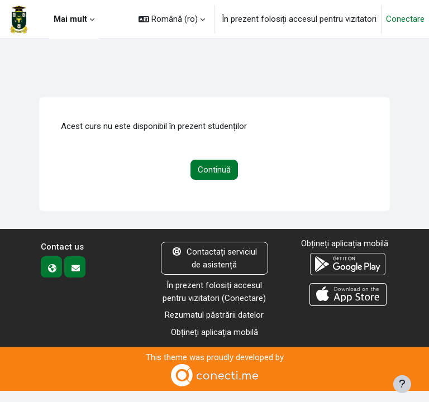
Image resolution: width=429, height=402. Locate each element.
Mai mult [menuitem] (70, 19)
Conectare (405, 19)
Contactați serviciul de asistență (215, 258)
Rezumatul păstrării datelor (214, 315)
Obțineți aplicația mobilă (214, 332)
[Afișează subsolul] (402, 384)
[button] (171, 19)
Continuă (214, 170)
